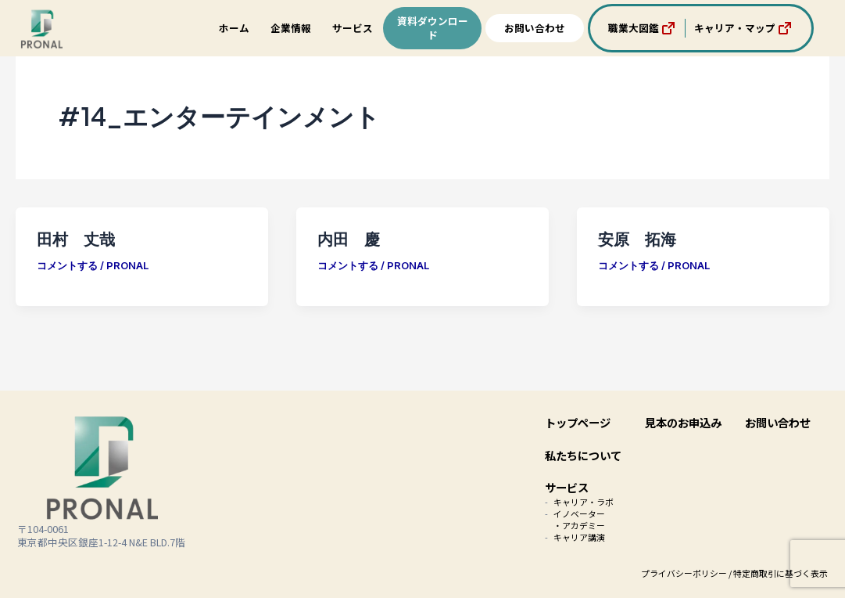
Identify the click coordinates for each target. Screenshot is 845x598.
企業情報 (290, 27)
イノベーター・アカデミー (579, 519)
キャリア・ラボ (583, 501)
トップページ (577, 422)
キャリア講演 (579, 537)
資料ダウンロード (432, 27)
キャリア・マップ (744, 28)
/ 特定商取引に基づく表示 (778, 573)
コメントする (67, 265)
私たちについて (583, 455)
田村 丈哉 (76, 238)
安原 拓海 (637, 238)
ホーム (234, 27)
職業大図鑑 (643, 28)
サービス (352, 27)
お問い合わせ (534, 27)
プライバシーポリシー (684, 573)
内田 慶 (348, 238)
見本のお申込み (683, 422)
